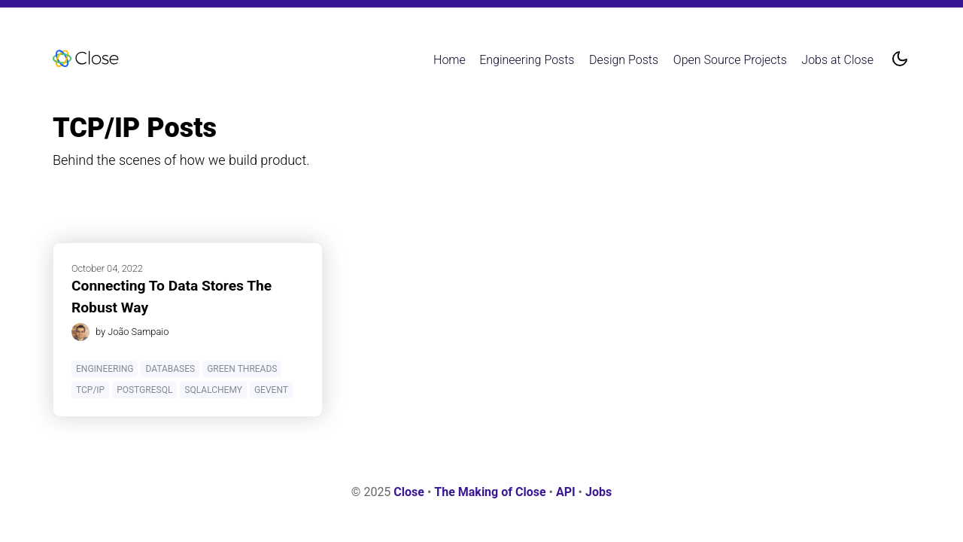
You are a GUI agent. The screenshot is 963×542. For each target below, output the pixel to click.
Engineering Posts (526, 60)
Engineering (104, 369)
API (566, 492)
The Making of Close (489, 492)
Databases (170, 369)
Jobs (598, 492)
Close (408, 492)
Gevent (271, 390)
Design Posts (623, 60)
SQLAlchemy (213, 390)
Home (449, 60)
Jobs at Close (837, 60)
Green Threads (242, 369)
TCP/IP (90, 390)
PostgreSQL (144, 390)
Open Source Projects (730, 60)
